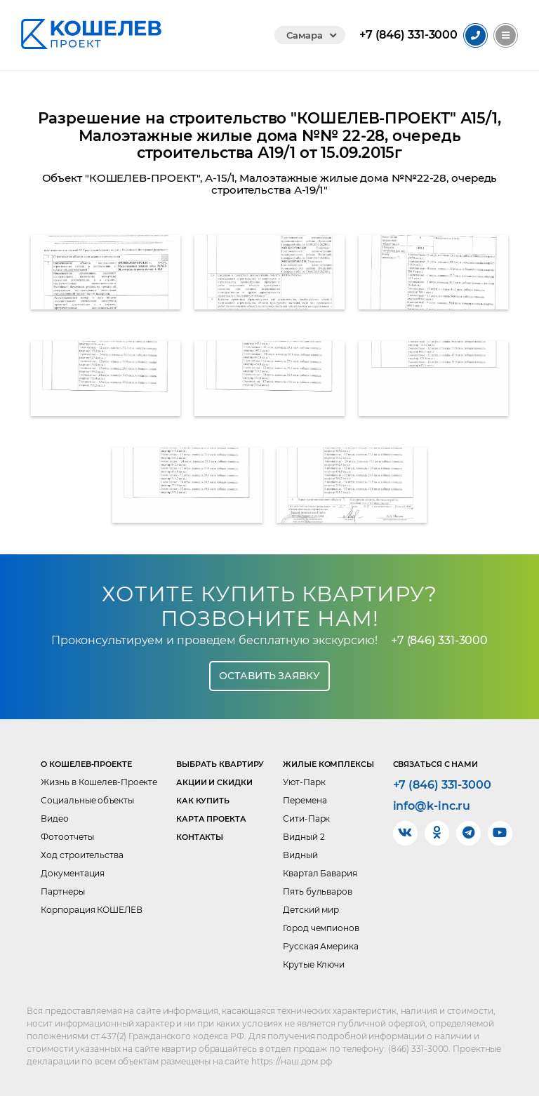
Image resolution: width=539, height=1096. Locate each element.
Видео (55, 818)
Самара (304, 35)
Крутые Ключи (314, 964)
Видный (300, 855)
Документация (73, 873)
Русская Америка (321, 946)
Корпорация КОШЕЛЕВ (91, 909)
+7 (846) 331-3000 (439, 640)
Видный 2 (303, 836)
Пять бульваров (317, 891)
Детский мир (311, 909)
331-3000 (408, 35)
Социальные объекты (87, 800)
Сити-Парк (306, 818)
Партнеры (62, 891)
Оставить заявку (269, 675)
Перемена (304, 800)
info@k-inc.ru (432, 806)
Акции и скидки (214, 782)
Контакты (199, 837)
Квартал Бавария (320, 873)
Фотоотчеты (67, 836)
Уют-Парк (304, 782)
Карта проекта (211, 819)
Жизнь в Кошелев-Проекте (99, 782)
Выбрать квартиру (220, 764)
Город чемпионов (321, 928)
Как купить (202, 801)
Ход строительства (82, 855)
